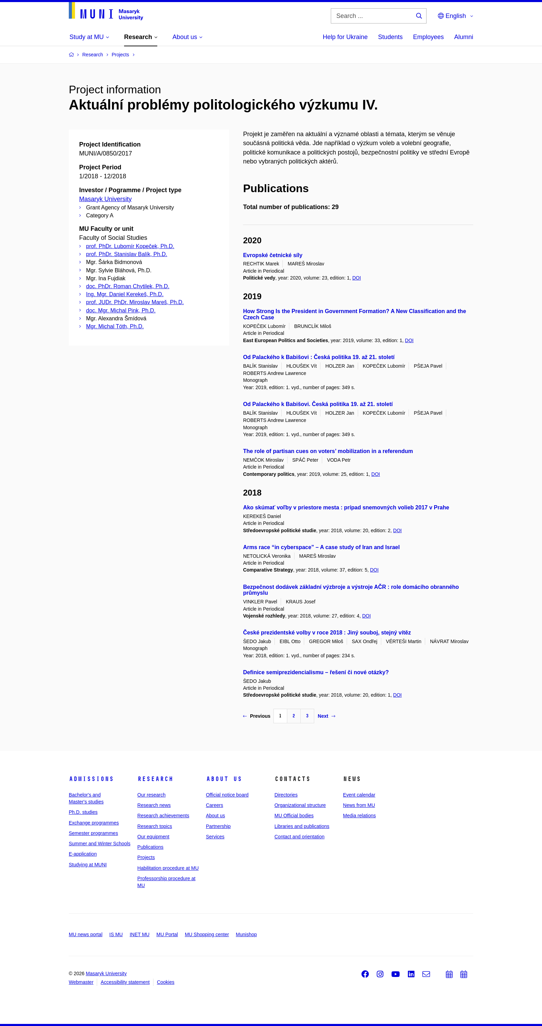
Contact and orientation (299, 836)
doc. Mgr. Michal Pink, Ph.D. (121, 310)
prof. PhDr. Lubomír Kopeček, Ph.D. (130, 246)
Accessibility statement (125, 982)
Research (155, 779)
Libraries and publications (301, 826)
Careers (214, 805)
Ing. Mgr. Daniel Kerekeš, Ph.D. (124, 294)
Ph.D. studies (83, 812)
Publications (150, 847)
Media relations (359, 815)
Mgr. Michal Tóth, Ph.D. (115, 326)
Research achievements (163, 815)
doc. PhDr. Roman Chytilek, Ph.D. (127, 286)
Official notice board (227, 795)
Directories (286, 795)
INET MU (139, 934)
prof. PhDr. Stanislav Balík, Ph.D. (126, 254)
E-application (83, 854)
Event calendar (359, 795)
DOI (356, 278)
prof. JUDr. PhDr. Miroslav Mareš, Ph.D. (135, 302)
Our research (151, 795)
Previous (256, 716)
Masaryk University (105, 199)
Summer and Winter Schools (99, 843)
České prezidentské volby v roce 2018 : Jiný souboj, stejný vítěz (327, 633)
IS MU (116, 934)
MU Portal (167, 934)
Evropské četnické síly (272, 255)
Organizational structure (300, 805)
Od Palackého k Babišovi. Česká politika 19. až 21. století (318, 404)
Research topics (154, 826)
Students (390, 37)
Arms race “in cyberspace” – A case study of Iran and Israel (321, 547)
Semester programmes (93, 833)
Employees (428, 37)
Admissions (91, 779)
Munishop (246, 934)
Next (326, 716)
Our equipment (153, 836)
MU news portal (85, 934)
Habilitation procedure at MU (167, 868)
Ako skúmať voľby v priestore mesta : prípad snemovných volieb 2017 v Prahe (346, 507)
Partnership (218, 826)
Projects (146, 857)
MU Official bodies (294, 815)
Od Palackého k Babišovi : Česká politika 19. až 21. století (318, 357)
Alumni (463, 37)
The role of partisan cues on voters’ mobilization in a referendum (328, 451)
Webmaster (81, 982)
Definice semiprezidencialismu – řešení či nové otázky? (316, 672)
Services (215, 836)
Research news (154, 805)
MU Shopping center (207, 934)
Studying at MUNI (88, 864)
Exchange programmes (94, 823)
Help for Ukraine (345, 37)
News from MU (359, 805)
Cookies (166, 982)
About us (224, 779)
